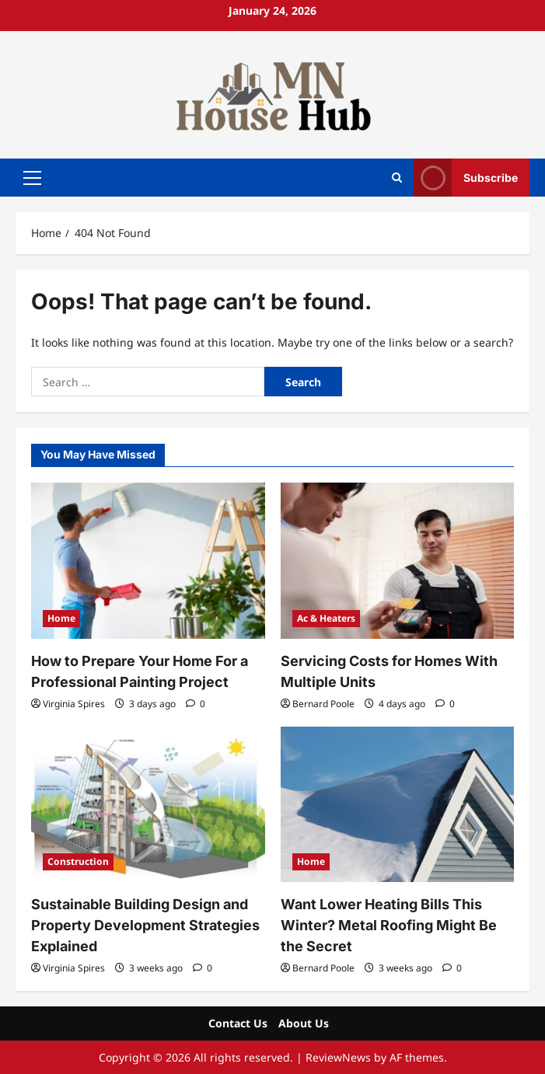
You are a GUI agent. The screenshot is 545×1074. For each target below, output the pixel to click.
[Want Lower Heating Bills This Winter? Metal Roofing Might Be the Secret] (398, 804)
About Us (303, 1023)
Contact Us (237, 1023)
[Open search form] (397, 177)
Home (61, 618)
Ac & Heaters (326, 618)
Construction (78, 861)
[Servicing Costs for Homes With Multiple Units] (398, 560)
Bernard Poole (323, 703)
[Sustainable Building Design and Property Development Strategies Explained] (148, 804)
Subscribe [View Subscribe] (466, 178)
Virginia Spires (74, 703)
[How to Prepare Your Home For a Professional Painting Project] (148, 560)
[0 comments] (195, 703)
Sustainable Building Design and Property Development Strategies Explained (145, 925)
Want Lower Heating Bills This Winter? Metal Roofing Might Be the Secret (389, 925)
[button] (32, 177)
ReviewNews (338, 1057)
